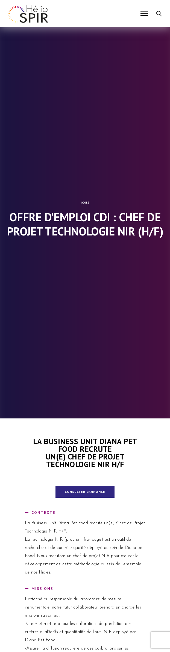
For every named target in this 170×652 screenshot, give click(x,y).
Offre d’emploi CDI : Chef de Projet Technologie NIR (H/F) (85, 224)
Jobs (85, 203)
